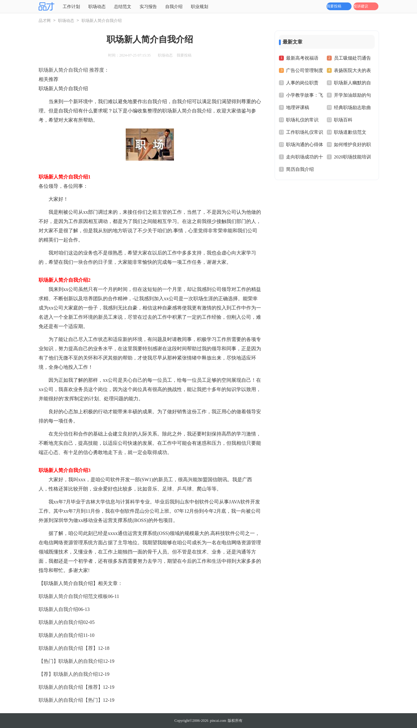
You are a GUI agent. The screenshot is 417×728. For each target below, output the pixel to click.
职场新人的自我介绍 (61, 622)
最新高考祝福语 (302, 58)
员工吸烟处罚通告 (352, 58)
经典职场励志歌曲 (352, 107)
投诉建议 (360, 6)
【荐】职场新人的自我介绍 (68, 674)
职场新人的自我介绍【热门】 (71, 700)
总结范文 (122, 6)
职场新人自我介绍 (58, 609)
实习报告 (148, 6)
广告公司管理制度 (304, 70)
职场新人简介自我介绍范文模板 (73, 596)
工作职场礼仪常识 (304, 132)
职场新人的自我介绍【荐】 (68, 648)
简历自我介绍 (300, 169)
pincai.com (218, 720)
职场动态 (97, 6)
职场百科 (343, 119)
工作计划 (71, 6)
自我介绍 (174, 6)
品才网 (45, 20)
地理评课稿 (297, 107)
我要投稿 (333, 6)
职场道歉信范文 (350, 132)
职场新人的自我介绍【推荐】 (71, 687)
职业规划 (199, 6)
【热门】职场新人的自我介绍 (71, 661)
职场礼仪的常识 (302, 119)
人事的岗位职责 (302, 82)
